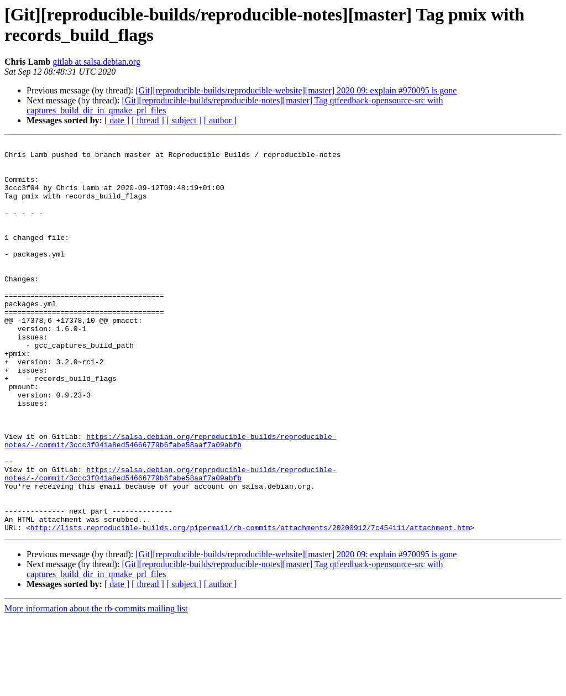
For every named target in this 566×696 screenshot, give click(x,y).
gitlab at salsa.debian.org (96, 61)
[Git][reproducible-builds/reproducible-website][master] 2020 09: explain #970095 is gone (296, 90)
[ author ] (220, 120)
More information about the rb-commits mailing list (96, 686)
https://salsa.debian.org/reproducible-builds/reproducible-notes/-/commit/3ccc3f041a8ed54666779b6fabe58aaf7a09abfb (170, 501)
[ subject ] (184, 120)
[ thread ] (148, 120)
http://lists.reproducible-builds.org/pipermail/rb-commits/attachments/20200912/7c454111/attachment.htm (250, 605)
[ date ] (116, 120)
